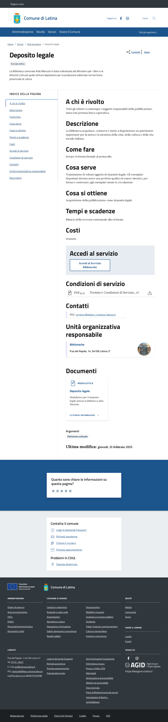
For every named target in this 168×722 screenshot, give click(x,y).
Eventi (128, 641)
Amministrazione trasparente (100, 659)
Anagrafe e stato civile (57, 612)
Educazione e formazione (59, 626)
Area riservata (93, 688)
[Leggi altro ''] (84, 415)
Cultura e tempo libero (96, 631)
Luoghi (128, 636)
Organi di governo (16, 607)
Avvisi (128, 617)
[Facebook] (119, 18)
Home (10, 44)
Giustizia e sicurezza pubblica (99, 617)
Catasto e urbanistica (57, 607)
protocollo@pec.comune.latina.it (96, 314)
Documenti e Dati (16, 631)
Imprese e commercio (96, 636)
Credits (82, 716)
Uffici (10, 617)
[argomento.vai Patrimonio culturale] (77, 436)
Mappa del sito (17, 716)
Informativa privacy (95, 664)
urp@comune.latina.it (24, 667)
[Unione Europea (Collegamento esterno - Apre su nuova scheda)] (22, 587)
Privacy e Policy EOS (95, 668)
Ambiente (90, 621)
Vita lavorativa (34, 44)
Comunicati (130, 612)
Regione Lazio (17, 4)
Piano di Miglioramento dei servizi (102, 692)
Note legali (91, 673)
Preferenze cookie (39, 716)
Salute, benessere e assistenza (61, 631)
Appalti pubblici (54, 636)
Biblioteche (77, 344)
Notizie (128, 607)
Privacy (96, 716)
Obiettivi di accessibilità (97, 683)
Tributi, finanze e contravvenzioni (102, 626)
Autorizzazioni (53, 617)
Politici (11, 621)
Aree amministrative (17, 612)
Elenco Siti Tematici (63, 716)
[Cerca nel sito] (154, 18)
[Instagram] (126, 18)
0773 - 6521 (17, 662)
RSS (108, 716)
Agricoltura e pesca (56, 621)
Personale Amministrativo (20, 626)
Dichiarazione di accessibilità (99, 678)
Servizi (20, 44)
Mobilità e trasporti (95, 612)
